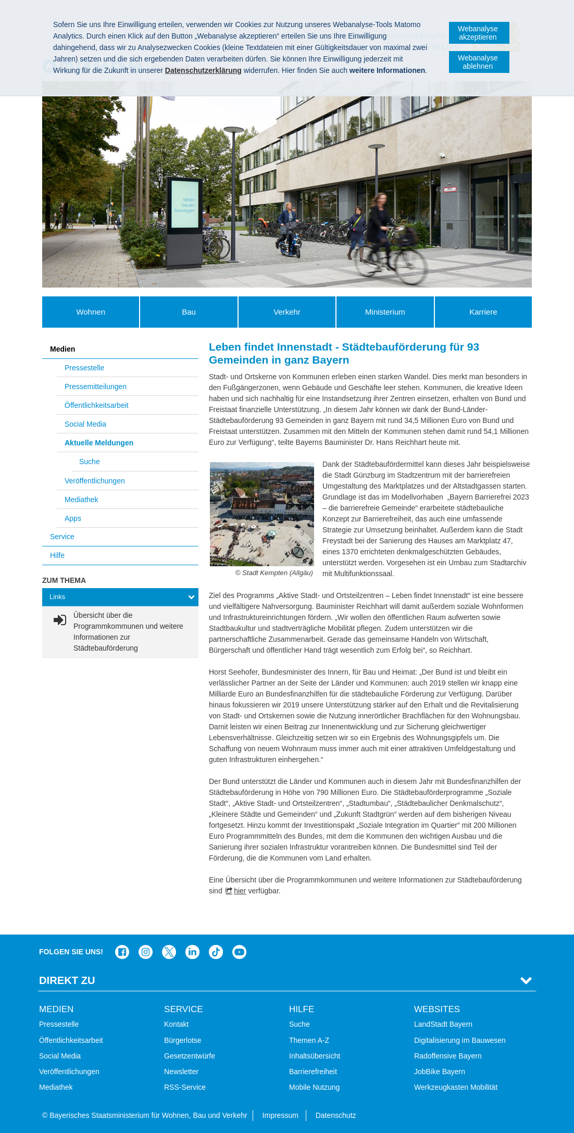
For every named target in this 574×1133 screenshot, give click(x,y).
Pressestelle (84, 368)
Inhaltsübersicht (314, 1056)
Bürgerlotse (183, 1040)
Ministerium (385, 311)
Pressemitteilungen (96, 386)
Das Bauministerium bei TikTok (216, 952)
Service (62, 536)
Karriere (483, 311)
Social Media (85, 424)
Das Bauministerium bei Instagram (146, 952)
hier (240, 891)
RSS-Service (185, 1087)
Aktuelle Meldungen (99, 443)
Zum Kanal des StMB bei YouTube (239, 952)
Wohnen (90, 311)
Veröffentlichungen (95, 481)
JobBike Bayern (439, 1071)
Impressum (280, 1115)
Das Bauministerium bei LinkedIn (192, 952)
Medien (62, 349)
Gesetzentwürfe (189, 1056)
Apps (73, 518)
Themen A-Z (309, 1040)
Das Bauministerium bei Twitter (169, 952)
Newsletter (181, 1071)
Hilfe (57, 555)
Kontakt (176, 1024)
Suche (89, 461)
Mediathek (81, 499)
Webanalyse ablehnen (478, 62)
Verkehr (287, 311)
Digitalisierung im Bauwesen (460, 1040)
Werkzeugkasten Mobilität (455, 1087)
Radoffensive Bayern (448, 1056)
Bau (189, 311)
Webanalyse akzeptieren (478, 32)
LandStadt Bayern (443, 1024)
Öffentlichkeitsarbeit (97, 405)
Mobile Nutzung (314, 1087)
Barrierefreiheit (313, 1071)
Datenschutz (336, 1115)
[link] (120, 632)
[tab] (120, 597)
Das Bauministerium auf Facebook (122, 952)
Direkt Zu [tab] (67, 980)
